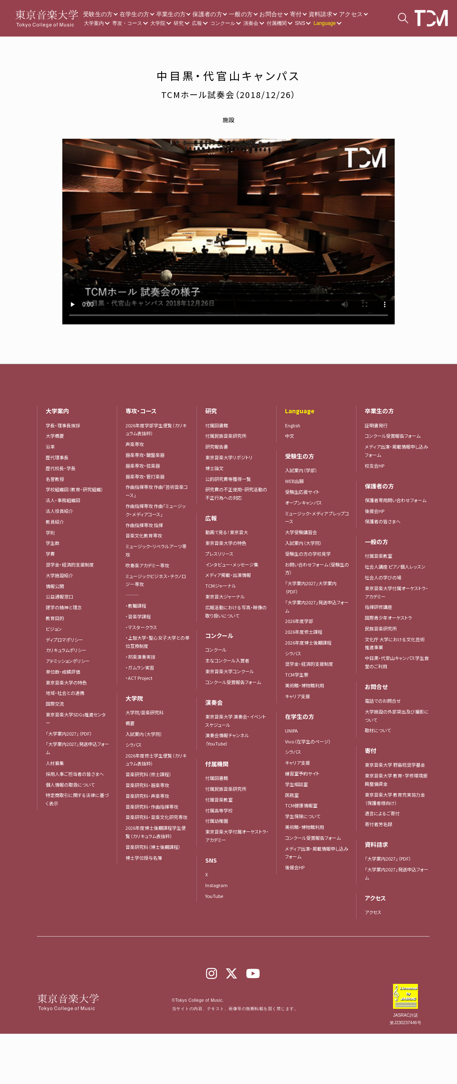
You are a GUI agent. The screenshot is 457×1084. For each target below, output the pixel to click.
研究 (179, 23)
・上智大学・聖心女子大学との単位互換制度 (157, 641)
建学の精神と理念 (64, 607)
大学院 (157, 23)
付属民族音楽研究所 (225, 435)
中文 (289, 435)
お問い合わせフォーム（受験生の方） (317, 568)
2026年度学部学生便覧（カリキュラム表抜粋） (156, 429)
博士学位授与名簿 (143, 857)
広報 (197, 23)
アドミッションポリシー (68, 660)
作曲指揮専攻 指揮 (144, 525)
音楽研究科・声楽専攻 (147, 795)
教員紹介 (55, 521)
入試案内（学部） (301, 470)
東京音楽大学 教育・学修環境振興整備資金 (396, 779)
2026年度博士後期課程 (308, 642)
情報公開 (55, 586)
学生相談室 (296, 784)
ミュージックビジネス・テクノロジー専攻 (155, 580)
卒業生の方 (171, 14)
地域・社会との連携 (65, 692)
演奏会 (250, 23)
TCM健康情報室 (301, 805)
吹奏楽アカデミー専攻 (147, 565)
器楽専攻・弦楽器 (145, 465)
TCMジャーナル (220, 585)
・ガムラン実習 (139, 667)
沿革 (50, 446)
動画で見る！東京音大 (226, 532)
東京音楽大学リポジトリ (229, 457)
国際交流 (55, 703)
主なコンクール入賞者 (227, 660)
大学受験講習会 (301, 532)
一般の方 (241, 14)
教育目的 (55, 618)
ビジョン (54, 628)
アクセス (351, 14)
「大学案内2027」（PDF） (69, 733)
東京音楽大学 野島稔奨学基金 (395, 764)
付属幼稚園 (216, 820)
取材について (378, 730)
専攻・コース (127, 23)
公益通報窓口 (59, 596)
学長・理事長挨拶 (63, 425)
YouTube (214, 896)
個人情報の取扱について (70, 784)
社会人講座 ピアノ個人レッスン (395, 566)
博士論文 (214, 468)
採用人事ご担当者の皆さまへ (75, 773)
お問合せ (271, 14)
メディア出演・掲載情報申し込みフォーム (316, 852)
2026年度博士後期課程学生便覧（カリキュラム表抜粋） (155, 831)
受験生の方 (98, 14)
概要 (130, 723)
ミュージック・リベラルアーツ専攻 (156, 550)
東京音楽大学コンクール (229, 671)
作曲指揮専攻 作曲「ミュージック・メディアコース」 (155, 510)
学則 (50, 532)
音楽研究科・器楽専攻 (147, 785)
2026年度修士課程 (303, 631)
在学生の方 (135, 14)
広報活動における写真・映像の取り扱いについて (236, 611)
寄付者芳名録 (378, 824)
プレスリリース (219, 553)
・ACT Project (138, 677)
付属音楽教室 (219, 799)
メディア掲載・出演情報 (228, 574)
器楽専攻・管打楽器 (147, 476)
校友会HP (374, 465)
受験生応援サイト (302, 491)
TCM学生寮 (296, 674)
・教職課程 (135, 605)
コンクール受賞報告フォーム (233, 682)
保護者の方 (207, 14)
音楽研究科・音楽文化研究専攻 (156, 817)
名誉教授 (55, 479)
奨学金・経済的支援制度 (70, 564)
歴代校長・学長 (61, 468)
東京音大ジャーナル (225, 596)
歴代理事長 (57, 457)
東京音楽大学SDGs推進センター (76, 718)
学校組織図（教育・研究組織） (74, 489)
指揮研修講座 (378, 606)
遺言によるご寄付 (382, 813)
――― (132, 594)
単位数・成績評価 (63, 671)
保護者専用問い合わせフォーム (395, 500)
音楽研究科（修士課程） (148, 774)
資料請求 (320, 14)
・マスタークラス (141, 627)
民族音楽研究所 (381, 628)
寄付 (296, 14)
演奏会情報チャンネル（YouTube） (227, 739)
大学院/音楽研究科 (144, 712)
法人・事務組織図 (63, 500)
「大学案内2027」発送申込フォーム (77, 748)
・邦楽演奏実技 (140, 656)
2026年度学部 (299, 621)
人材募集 (55, 763)
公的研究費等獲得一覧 (228, 479)
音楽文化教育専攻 (143, 535)
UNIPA (291, 730)
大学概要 (55, 435)
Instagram (216, 885)
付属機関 (277, 23)
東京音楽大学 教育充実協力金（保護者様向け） (395, 798)
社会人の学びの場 (383, 577)
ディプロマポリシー (64, 639)
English (292, 425)
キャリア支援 (297, 696)
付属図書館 (216, 425)
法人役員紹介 (59, 511)
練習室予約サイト (302, 773)
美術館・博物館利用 (304, 685)
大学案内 (94, 23)
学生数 (52, 543)
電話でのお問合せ (383, 700)
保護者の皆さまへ (382, 521)
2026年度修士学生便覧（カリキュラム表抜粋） (156, 759)
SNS (300, 23)
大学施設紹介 (59, 575)
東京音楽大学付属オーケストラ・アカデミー (237, 835)
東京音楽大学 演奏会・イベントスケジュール (235, 720)
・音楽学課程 (138, 616)
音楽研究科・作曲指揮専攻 (151, 806)
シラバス (133, 744)
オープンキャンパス (303, 502)
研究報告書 (216, 446)
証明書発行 (376, 425)
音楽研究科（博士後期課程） (153, 847)
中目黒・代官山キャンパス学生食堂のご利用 (397, 662)
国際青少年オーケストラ (388, 617)
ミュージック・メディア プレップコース (317, 517)
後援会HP (295, 867)
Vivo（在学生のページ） (308, 741)
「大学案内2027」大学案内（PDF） (311, 587)
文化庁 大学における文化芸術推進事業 (395, 643)
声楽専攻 (134, 444)
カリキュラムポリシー (66, 650)
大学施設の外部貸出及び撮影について (397, 715)
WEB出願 (294, 481)
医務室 (292, 795)
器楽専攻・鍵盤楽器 (147, 454)
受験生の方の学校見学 (308, 553)
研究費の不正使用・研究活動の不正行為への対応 (236, 493)
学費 (50, 553)
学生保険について (302, 816)
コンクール (222, 23)
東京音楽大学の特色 (66, 682)
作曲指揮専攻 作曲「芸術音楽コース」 (156, 490)
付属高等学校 (219, 810)
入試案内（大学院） (143, 734)
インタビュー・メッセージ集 (234, 564)
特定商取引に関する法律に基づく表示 (77, 799)
